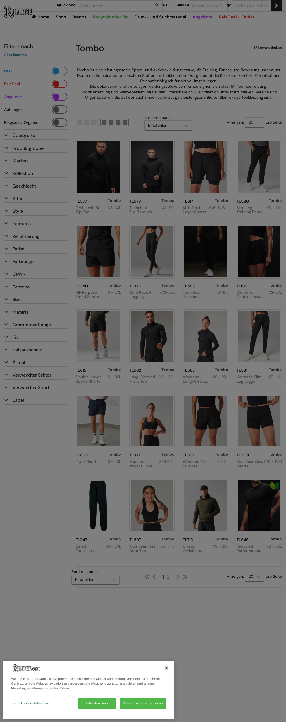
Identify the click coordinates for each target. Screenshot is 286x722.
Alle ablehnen (97, 703)
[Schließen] (166, 668)
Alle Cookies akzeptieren (143, 703)
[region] (88, 690)
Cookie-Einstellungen (31, 703)
